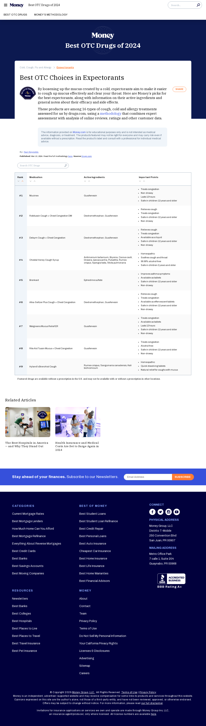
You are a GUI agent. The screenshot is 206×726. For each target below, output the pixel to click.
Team (83, 613)
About (83, 598)
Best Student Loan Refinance (98, 521)
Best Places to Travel (26, 635)
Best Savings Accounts (27, 566)
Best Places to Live (24, 628)
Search (198, 5)
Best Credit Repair (91, 528)
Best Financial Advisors (94, 580)
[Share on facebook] (153, 514)
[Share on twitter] (161, 514)
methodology (110, 113)
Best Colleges (21, 613)
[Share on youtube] (176, 514)
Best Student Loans (92, 513)
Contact (85, 606)
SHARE (179, 89)
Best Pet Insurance (24, 650)
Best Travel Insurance (26, 643)
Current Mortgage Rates (28, 513)
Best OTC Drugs (15, 14)
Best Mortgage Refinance (29, 536)
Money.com (79, 132)
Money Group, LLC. (83, 692)
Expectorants (65, 67)
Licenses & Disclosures (94, 650)
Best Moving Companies (28, 573)
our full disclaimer (152, 703)
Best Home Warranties (93, 573)
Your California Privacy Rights (98, 643)
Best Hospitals (22, 621)
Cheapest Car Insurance (95, 551)
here (70, 156)
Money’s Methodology (51, 14)
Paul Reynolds (31, 152)
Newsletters (20, 598)
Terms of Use (88, 628)
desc (18, 181)
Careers (84, 673)
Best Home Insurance (93, 558)
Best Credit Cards (24, 551)
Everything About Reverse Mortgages (36, 543)
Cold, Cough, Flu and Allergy (35, 67)
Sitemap (84, 665)
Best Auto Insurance (92, 543)
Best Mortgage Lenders (27, 521)
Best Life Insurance (91, 566)
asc (23, 181)
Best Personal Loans (92, 536)
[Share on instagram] (169, 514)
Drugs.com (86, 156)
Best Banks (19, 558)
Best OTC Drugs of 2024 (44, 5)
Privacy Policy (88, 621)
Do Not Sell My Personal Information (102, 635)
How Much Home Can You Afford (33, 528)
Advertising (86, 658)
